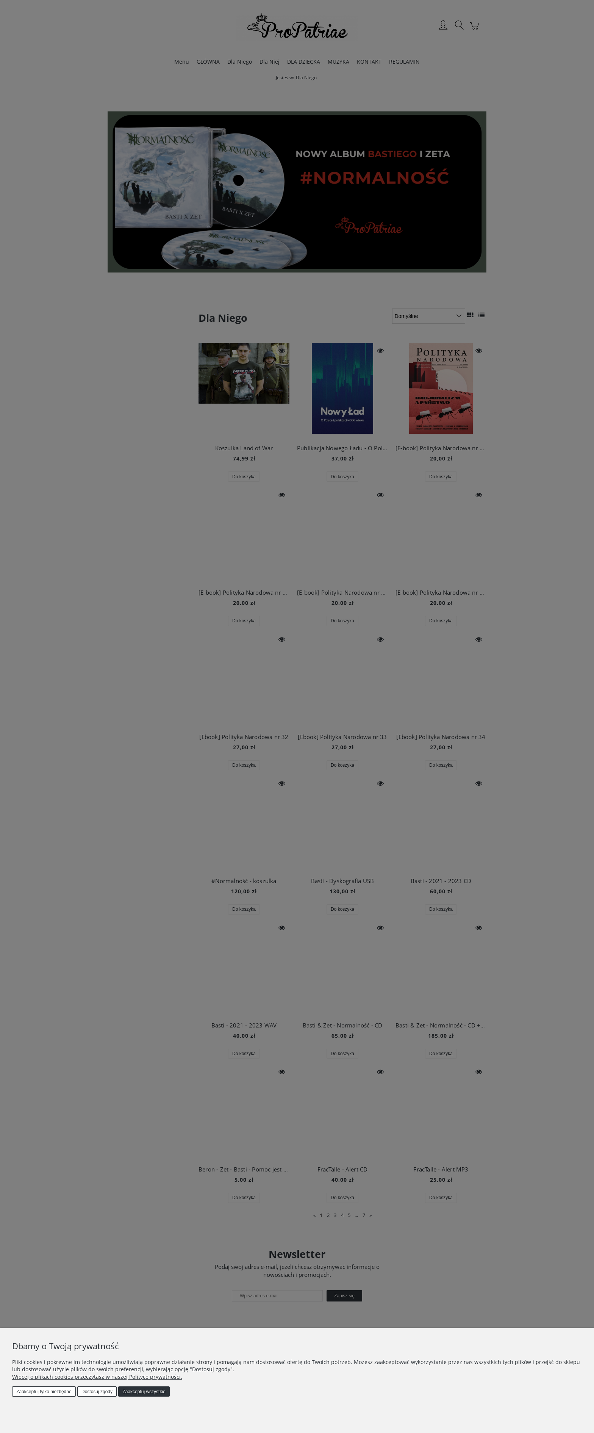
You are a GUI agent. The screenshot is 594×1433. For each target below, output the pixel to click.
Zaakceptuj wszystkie (143, 1391)
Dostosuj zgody (97, 1391)
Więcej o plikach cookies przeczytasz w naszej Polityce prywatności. (97, 1376)
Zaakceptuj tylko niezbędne (43, 1391)
